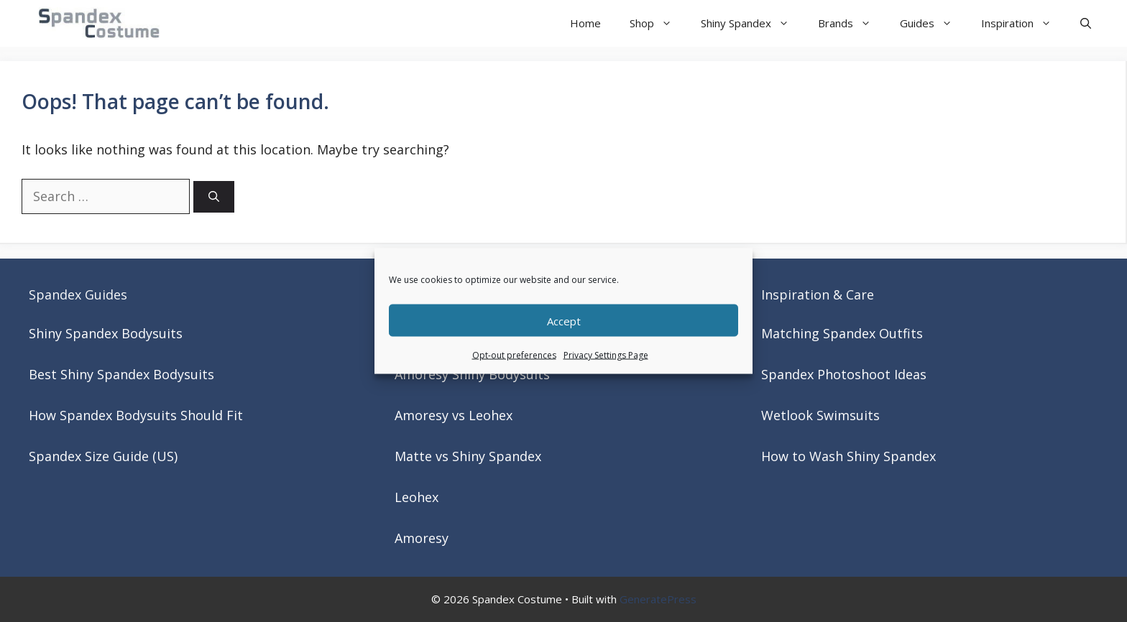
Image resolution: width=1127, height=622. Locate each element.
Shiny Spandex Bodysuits (106, 333)
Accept (564, 320)
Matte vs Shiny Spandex (468, 456)
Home (585, 23)
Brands (852, 23)
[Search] (213, 197)
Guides (933, 23)
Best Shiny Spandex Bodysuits (121, 374)
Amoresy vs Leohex (453, 415)
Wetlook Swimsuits (820, 415)
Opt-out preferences (514, 355)
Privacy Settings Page (606, 355)
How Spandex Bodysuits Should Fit (136, 415)
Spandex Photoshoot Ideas (843, 374)
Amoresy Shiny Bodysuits (472, 374)
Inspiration (1023, 23)
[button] (1085, 23)
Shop (658, 23)
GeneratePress (658, 599)
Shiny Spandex (752, 23)
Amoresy (421, 538)
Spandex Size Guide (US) (103, 456)
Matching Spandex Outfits (842, 333)
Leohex (416, 497)
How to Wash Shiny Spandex (848, 456)
